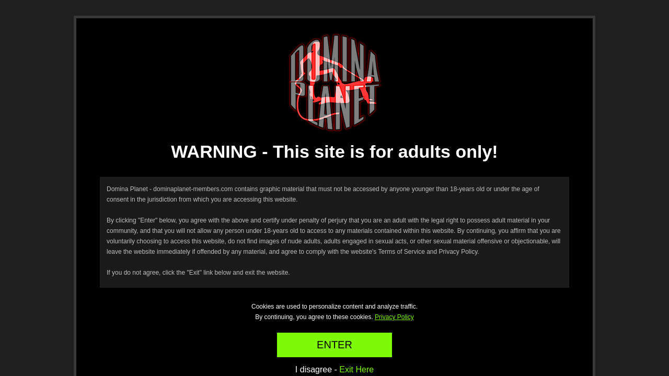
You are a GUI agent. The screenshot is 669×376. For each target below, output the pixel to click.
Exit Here (356, 369)
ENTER (334, 344)
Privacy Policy (394, 317)
